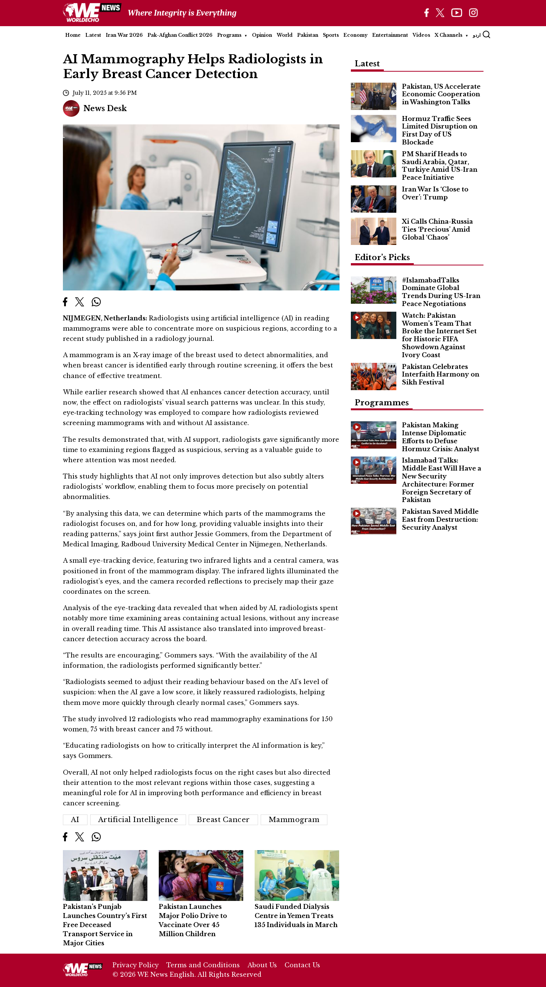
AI (75, 820)
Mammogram (294, 820)
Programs (229, 35)
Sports (331, 35)
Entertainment (390, 35)
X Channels (448, 35)
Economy (355, 35)
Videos (421, 35)
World (285, 35)
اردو (476, 35)
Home (73, 35)
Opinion (262, 35)
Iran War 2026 (124, 35)
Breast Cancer (223, 820)
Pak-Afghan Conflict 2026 (180, 35)
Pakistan (307, 35)
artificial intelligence (138, 820)
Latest (93, 35)
